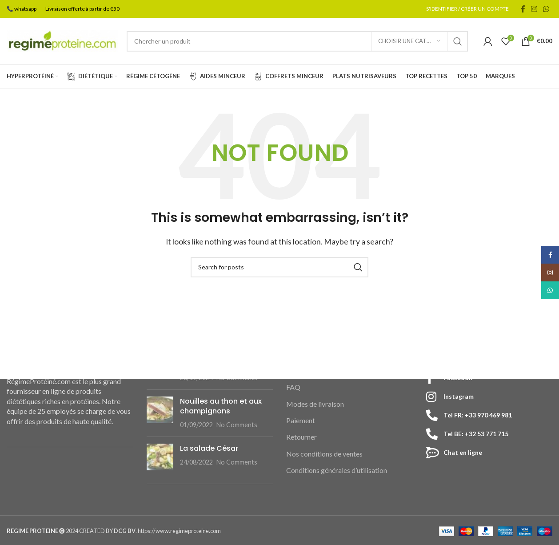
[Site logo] (62, 40)
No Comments (236, 425)
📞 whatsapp (21, 8)
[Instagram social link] (534, 9)
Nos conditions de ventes (324, 453)
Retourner (301, 437)
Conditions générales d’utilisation (336, 470)
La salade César (209, 448)
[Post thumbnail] (160, 413)
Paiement (300, 420)
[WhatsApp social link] (546, 9)
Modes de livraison (315, 404)
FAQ (293, 387)
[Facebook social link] (523, 9)
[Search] (297, 41)
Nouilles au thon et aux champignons (221, 406)
